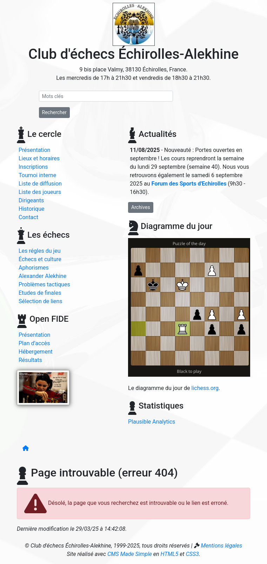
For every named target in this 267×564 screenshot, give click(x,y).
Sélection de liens (40, 301)
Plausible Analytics (151, 421)
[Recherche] (106, 96)
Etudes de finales (40, 293)
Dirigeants (31, 200)
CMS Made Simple (129, 554)
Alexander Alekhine (42, 276)
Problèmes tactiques (44, 284)
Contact (28, 217)
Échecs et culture (40, 259)
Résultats (30, 360)
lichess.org (205, 388)
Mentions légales (221, 545)
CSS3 (192, 554)
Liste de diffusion (40, 183)
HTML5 (170, 554)
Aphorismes (34, 267)
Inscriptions (33, 166)
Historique (31, 209)
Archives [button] (140, 207)
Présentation (34, 150)
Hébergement (36, 351)
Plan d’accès (34, 343)
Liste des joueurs (40, 192)
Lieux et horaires (39, 158)
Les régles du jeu (40, 251)
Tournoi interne (37, 175)
